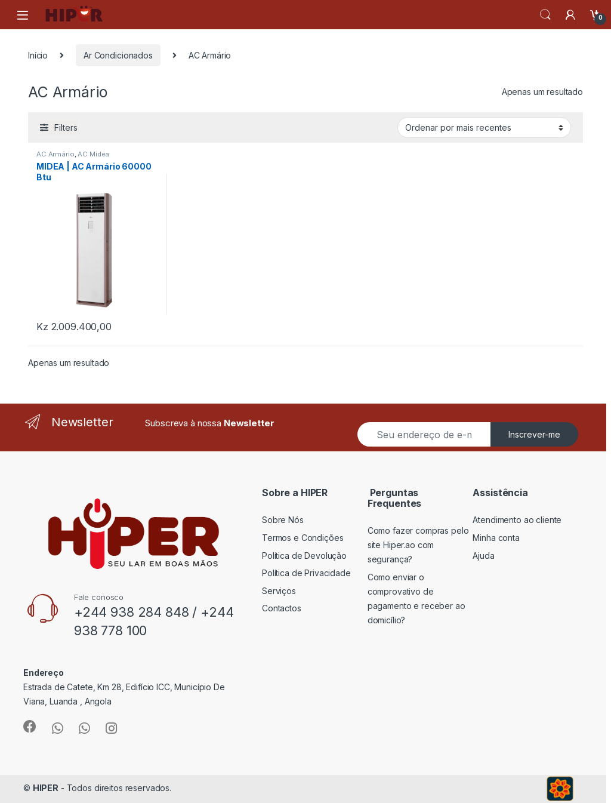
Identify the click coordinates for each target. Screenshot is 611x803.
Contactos (281, 608)
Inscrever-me (534, 434)
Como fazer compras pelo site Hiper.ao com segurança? (418, 544)
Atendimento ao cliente (517, 520)
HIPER (45, 788)
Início (38, 55)
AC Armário (55, 154)
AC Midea (93, 154)
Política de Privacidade (306, 573)
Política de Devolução (304, 555)
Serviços (279, 591)
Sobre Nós (283, 520)
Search (545, 14)
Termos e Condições (302, 538)
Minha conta (496, 538)
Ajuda (483, 555)
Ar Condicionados (118, 55)
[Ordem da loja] (484, 127)
